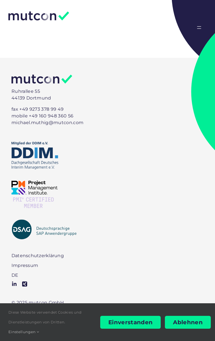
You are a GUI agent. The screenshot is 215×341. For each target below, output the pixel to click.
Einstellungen (23, 332)
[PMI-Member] (34, 183)
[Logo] (38, 14)
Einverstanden (130, 322)
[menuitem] (14, 275)
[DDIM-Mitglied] (34, 144)
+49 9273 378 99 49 (41, 109)
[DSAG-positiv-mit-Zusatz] (44, 222)
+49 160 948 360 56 (51, 116)
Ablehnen (188, 322)
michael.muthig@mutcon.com (47, 122)
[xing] (24, 283)
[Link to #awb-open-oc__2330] (199, 27)
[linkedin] (14, 283)
